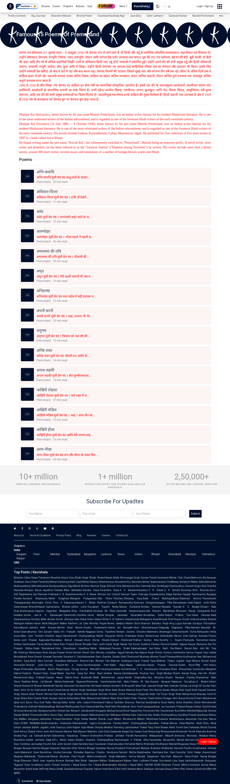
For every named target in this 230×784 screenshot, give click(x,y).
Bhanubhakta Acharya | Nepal (119, 764)
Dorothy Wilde (39, 619)
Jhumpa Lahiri (72, 619)
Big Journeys (38, 15)
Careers (106, 535)
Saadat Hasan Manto (59, 677)
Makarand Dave (30, 752)
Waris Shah (116, 698)
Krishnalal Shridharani (156, 744)
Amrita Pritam (84, 15)
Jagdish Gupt (183, 660)
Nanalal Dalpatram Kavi (151, 756)
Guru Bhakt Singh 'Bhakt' (83, 577)
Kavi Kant (169, 752)
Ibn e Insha (73, 665)
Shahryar (23, 652)
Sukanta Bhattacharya (171, 719)
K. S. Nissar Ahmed (95, 594)
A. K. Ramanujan (51, 615)
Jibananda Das (193, 719)
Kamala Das (132, 652)
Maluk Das (63, 673)
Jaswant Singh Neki (158, 685)
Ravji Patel (154, 727)
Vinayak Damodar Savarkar (58, 656)
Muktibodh (48, 685)
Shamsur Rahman (135, 702)
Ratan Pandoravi (40, 577)
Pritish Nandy (199, 756)
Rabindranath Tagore (84, 723)
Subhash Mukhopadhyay (41, 706)
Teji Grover (134, 644)
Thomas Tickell (146, 698)
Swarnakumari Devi (32, 631)
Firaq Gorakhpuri (34, 764)
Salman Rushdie (198, 635)
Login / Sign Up (205, 6)
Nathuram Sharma (78, 660)
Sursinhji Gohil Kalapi (188, 752)
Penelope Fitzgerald (137, 694)
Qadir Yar (154, 694)
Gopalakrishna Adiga (160, 594)
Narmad (189, 739)
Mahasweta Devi (131, 586)
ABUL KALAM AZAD (149, 764)
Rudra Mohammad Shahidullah (155, 635)
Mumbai (55, 554)
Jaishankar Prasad (50, 719)
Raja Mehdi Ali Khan (79, 586)
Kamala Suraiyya (192, 623)
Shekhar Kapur (53, 635)
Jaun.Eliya (135, 15)
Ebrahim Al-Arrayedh (123, 685)
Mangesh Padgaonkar (83, 598)
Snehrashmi (96, 735)
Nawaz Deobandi (129, 606)
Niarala (59, 685)
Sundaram (101, 744)
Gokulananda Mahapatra (138, 619)
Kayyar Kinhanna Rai (199, 644)
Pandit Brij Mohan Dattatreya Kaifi (56, 581)
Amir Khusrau (200, 590)
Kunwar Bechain (65, 760)
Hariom (98, 769)
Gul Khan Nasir (93, 673)
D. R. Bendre (172, 590)
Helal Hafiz (111, 706)
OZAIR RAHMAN (30, 723)
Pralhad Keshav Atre (146, 640)
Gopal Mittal (82, 581)
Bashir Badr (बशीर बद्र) (37, 769)
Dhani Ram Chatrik (31, 698)
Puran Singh (168, 694)
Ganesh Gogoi (193, 586)
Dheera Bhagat (86, 748)
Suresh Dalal (71, 744)
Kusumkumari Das (27, 710)
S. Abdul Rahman (96, 602)
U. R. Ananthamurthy (71, 594)
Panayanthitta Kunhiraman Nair (184, 656)
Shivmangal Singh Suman (134, 577)
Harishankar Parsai (33, 644)
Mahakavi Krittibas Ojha (123, 714)
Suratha (81, 615)
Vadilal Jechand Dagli (38, 739)
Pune (36, 554)
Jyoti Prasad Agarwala (35, 640)
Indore (138, 554)
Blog (79, 535)
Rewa (121, 554)
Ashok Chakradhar (136, 677)
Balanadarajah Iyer (142, 648)
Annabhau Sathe (153, 615)
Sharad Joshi (35, 665)
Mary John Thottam (32, 635)
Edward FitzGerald (121, 640)
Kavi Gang (77, 673)
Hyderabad (73, 554)
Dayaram (55, 748)
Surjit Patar (142, 690)
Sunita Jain (31, 615)
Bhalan (164, 727)
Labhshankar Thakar (136, 727)
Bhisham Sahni (22, 577)
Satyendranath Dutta (184, 631)
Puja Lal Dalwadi (32, 735)
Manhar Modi (194, 723)
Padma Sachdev (114, 702)
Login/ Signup (208, 741)
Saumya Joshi (64, 727)
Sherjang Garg (133, 598)
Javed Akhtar (95, 615)
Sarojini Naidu (52, 631)
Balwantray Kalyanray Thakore (70, 735)
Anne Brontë (35, 656)
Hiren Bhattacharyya (146, 627)
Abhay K (75, 710)
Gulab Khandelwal (43, 648)
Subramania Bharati (58, 606)
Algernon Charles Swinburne (101, 752)
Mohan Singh (78, 690)
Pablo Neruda (53, 702)
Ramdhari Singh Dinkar (75, 719)
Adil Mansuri (80, 731)
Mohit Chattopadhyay (134, 723)
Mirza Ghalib (56, 769)
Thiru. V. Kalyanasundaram (68, 602)
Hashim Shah (81, 694)
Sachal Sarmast (99, 694)
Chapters (68, 6)
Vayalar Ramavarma (194, 594)
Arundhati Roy (123, 581)
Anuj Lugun (175, 623)
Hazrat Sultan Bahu (69, 698)
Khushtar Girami (59, 577)
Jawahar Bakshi (30, 727)
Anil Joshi (57, 744)
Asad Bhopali (160, 619)
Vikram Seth (181, 635)
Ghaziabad (174, 554)
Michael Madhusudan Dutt (70, 706)
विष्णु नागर (201, 665)
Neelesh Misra (135, 769)
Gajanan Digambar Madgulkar (53, 611)
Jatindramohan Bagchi (76, 714)
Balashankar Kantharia (150, 752)
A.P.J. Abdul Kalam (63, 739)
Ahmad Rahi (51, 694)
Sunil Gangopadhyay (148, 706)
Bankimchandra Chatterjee (56, 723)
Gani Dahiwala (191, 727)
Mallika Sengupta (29, 719)
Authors (80, 6)
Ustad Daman (62, 690)
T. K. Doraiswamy (147, 669)
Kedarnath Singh (105, 756)
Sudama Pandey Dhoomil (155, 644)
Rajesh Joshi (201, 602)
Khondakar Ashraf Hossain (66, 640)
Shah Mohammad (186, 694)
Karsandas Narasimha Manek (167, 739)
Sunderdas (199, 669)
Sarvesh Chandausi (55, 660)
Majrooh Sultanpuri (121, 660)
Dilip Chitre (105, 598)
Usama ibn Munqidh (120, 627)
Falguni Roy (136, 710)
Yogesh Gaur (201, 652)
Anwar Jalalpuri (116, 623)
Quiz (89, 6)
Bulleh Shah (130, 698)
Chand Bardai (181, 673)
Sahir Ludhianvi (155, 15)
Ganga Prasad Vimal (60, 652)
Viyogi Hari (196, 673)
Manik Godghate (59, 598)
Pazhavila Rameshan (195, 640)
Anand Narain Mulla (108, 577)
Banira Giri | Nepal (90, 764)
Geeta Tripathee (106, 631)
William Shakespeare (111, 760)
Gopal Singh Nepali (116, 644)
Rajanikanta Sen (28, 594)
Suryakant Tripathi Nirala (103, 606)
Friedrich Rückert (32, 673)
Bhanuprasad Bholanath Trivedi (178, 731)
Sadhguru (149, 769)
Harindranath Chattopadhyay (79, 635)
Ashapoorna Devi (47, 710)
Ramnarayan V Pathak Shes (132, 739)
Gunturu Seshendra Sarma (178, 652)
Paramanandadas (111, 669)
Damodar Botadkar (73, 752)
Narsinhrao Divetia (50, 752)
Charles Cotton (117, 694)
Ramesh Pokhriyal (48, 594)
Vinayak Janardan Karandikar (123, 615)
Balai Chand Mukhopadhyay (161, 598)
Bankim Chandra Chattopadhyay (95, 739)
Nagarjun (91, 631)
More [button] (122, 6)
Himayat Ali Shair (104, 611)
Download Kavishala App (111, 15)
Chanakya (164, 669)
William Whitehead (147, 719)
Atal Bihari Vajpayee (87, 760)
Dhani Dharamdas (181, 669)
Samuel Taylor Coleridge (135, 594)
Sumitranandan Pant (96, 665)
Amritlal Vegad (97, 623)
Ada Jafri (199, 648)
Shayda (99, 727)
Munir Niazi (111, 690)
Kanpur (20, 558)
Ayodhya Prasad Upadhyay (193, 714)
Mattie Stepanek (105, 635)
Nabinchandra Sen (99, 714)
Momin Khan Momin (70, 627)
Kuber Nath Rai (164, 648)
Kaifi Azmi (108, 769)
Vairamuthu (69, 615)
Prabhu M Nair (140, 681)
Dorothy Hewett (54, 665)
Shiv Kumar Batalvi (159, 690)
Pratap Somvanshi (161, 760)
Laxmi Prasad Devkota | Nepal (61, 764)
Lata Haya (178, 760)
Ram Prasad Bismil (70, 644)
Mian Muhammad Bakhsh (95, 698)
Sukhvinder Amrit (44, 690)
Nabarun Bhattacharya (102, 581)
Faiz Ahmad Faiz (99, 660)
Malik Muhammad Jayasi (108, 677)
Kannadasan (180, 602)
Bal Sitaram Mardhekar (160, 611)
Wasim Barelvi (183, 648)
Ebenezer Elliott (30, 760)
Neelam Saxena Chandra (131, 631)
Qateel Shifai (101, 619)
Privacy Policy (63, 535)
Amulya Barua (33, 590)
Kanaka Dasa (91, 590)
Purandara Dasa (109, 590)
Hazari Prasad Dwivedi (162, 665)
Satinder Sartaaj (178, 685)
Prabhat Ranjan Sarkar (188, 706)
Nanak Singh (66, 694)
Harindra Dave (86, 744)
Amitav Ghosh (55, 619)
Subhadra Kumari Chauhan (78, 769)
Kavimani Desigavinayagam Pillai (153, 602)
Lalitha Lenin (79, 606)
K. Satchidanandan (84, 656)
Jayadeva (47, 590)
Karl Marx (123, 681)
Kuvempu (186, 590)
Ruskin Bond (186, 665)
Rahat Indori (87, 619)
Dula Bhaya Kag (151, 731)
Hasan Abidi (41, 623)
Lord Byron (26, 702)
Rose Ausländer (82, 677)
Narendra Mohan (141, 581)
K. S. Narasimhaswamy (134, 590)
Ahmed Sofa (114, 586)
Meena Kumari (200, 660)
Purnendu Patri (151, 710)
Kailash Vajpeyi (179, 644)
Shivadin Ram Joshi (93, 644)
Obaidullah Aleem (44, 669)
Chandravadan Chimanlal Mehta (125, 744)
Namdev (195, 627)
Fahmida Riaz (148, 586)
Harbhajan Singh (95, 690)
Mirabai (168, 673)
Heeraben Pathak (158, 723)
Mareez (68, 731)
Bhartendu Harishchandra (101, 681)
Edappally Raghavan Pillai (174, 627)
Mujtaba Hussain (172, 606)
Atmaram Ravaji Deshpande (193, 611)
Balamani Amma (190, 598)
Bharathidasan (37, 606)
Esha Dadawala (112, 731)
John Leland (83, 702)
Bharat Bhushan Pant (63, 756)
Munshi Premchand (203, 15)
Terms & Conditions (40, 535)
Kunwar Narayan (160, 681)
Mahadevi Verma (126, 756)
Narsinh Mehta (127, 752)
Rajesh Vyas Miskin (83, 727)
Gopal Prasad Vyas (144, 660)
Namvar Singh (98, 586)
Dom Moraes (97, 652)
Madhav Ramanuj (113, 727)
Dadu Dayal (49, 673)
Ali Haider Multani (101, 685)
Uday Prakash (36, 677)
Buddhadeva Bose (156, 702)
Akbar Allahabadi (100, 648)
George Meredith (90, 669)
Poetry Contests (17, 15)
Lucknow (106, 554)
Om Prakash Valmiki (73, 631)
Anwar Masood (126, 690)
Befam (48, 735)
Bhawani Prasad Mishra (175, 764)
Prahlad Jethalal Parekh (119, 735)
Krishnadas (27, 669)
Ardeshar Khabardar (162, 748)
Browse (46, 6)
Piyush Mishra (86, 756)
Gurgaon (21, 554)
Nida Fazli (141, 685)
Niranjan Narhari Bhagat (36, 748)
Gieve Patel (31, 581)
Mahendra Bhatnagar (159, 631)
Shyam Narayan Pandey (180, 677)
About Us (19, 535)
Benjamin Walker (189, 581)
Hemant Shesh (81, 652)
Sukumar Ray (144, 714)
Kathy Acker (69, 702)
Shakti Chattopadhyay (165, 714)
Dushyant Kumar (178, 15)
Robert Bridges (163, 698)
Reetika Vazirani (151, 606)
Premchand (97, 702)
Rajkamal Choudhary (183, 681)
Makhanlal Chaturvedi (36, 756)
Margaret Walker (57, 623)
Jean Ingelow (47, 760)
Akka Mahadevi (73, 590)
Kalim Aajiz (117, 665)
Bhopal (155, 554)
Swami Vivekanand (95, 627)
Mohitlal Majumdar (197, 710)
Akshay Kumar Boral (118, 710)
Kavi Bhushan (156, 677)
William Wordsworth (125, 719)
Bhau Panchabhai (82, 611)
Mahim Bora (133, 623)
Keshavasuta (27, 611)
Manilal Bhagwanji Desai (182, 744)
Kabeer (128, 760)
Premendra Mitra (39, 714)
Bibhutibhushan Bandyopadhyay (49, 586)
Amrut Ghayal (27, 731)
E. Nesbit (202, 681)
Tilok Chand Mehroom (189, 577)
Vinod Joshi (42, 731)
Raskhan (26, 681)
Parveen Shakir (121, 648)
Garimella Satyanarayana (131, 611)
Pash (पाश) (121, 769)
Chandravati (167, 710)
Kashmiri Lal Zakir (78, 623)
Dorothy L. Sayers (171, 640)
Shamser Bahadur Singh (154, 623)
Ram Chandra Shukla (107, 656)
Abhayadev (203, 631)
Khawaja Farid (204, 694)
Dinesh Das (64, 710)
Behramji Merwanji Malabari (192, 735)
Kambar (177, 594)
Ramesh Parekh (183, 748)
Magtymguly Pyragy (67, 669)
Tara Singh (156, 673)
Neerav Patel (177, 723)
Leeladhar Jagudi (115, 652)
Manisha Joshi (95, 731)
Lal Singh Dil (195, 685)
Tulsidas (58, 590)
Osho (23, 690)
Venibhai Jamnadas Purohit (35, 744)
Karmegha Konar (42, 602)
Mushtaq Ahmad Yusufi (153, 656)
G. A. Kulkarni (117, 619)
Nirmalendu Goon (126, 706)
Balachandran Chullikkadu (165, 581)
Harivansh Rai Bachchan (77, 685)
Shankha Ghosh (192, 702)
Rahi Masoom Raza (178, 756)
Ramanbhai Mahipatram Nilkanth (154, 735)
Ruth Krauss (174, 619)
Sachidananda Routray (135, 673)
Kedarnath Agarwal (74, 681)
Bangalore (90, 554)
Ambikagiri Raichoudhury (171, 586)
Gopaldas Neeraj (105, 748)
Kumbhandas (128, 669)
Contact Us (122, 535)
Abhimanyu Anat (38, 652)
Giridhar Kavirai (112, 673)
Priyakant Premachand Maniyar (132, 748)
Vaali (190, 602)
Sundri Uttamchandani (194, 619)
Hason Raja (56, 714)
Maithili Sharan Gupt (101, 719)
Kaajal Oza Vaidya (132, 731)
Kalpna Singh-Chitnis (151, 652)
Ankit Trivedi (176, 727)
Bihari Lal (38, 681)
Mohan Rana (52, 644)
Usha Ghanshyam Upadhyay (72, 648)
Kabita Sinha (175, 702)
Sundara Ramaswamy (120, 602)
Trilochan (118, 598)
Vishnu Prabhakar (126, 635)
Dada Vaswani (201, 615)
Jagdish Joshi (47, 727)
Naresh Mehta (53, 681)
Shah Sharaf (36, 694)
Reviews (91, 535)
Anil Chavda (56, 731)
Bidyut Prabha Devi (178, 615)
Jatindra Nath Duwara (42, 627)
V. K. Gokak (156, 590)
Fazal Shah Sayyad (195, 690)
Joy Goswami (168, 706)
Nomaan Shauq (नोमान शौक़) (170, 769)
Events (56, 6)
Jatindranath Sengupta (93, 710)
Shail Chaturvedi (130, 656)
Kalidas (29, 623)
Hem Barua (179, 698)
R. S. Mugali (191, 606)
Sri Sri (30, 690)
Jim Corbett (113, 594)
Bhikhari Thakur (166, 660)
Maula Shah (177, 690)
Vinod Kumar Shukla (96, 640)
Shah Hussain (49, 698)
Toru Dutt (38, 702)
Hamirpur (190, 554)
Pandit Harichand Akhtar (163, 577)
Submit (195, 513)
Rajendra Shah (69, 748)
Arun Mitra (180, 710)
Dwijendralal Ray (95, 706)
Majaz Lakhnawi (136, 665)
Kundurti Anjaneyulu (35, 598)
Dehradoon (208, 554)
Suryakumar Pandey (110, 723)
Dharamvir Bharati (61, 15)
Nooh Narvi (36, 660)
